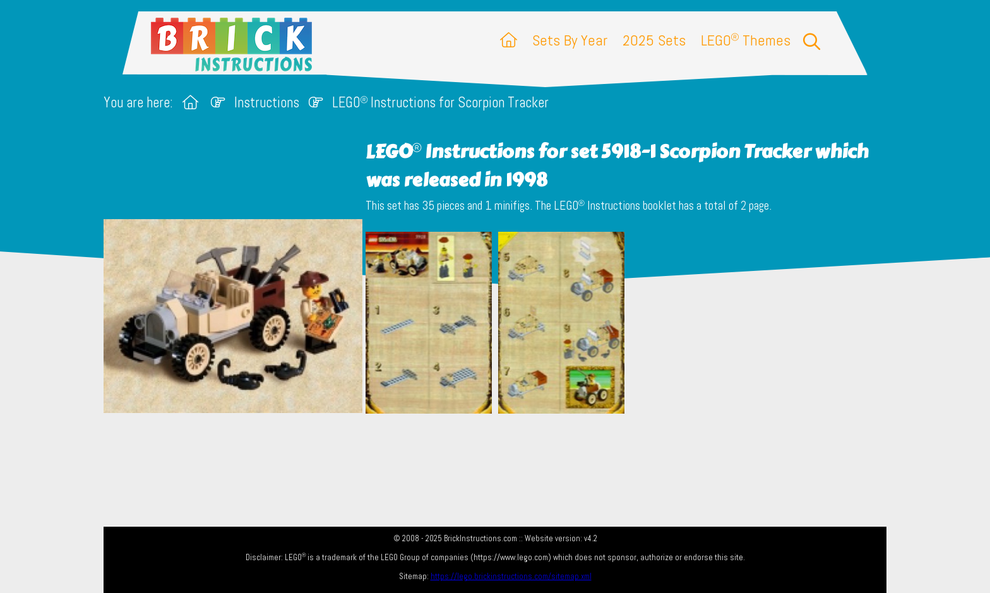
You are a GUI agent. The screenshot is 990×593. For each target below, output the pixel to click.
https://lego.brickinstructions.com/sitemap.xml (511, 576)
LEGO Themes (745, 40)
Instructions (266, 102)
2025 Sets (654, 40)
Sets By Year (569, 40)
